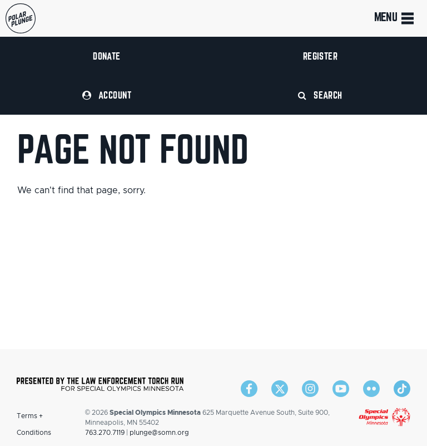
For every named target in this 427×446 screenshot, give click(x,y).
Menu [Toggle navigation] (395, 18)
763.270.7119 (105, 432)
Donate (107, 56)
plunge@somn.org (159, 432)
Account (106, 95)
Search (320, 95)
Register (320, 56)
